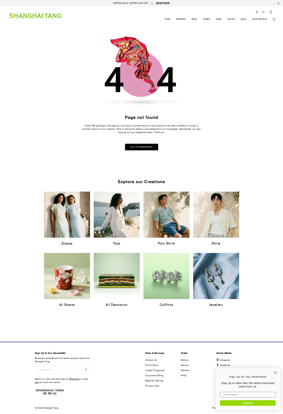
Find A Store (151, 365)
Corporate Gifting (154, 375)
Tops (116, 243)
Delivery (185, 360)
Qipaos (67, 243)
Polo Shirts (166, 243)
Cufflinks (166, 305)
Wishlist (263, 12)
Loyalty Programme (155, 370)
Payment (185, 370)
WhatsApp (74, 379)
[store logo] (35, 15)
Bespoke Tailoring (154, 380)
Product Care (152, 386)
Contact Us (151, 360)
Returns (185, 365)
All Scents (67, 305)
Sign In (257, 12)
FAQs (184, 375)
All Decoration (117, 305)
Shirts (216, 243)
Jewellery (216, 305)
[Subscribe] (85, 369)
